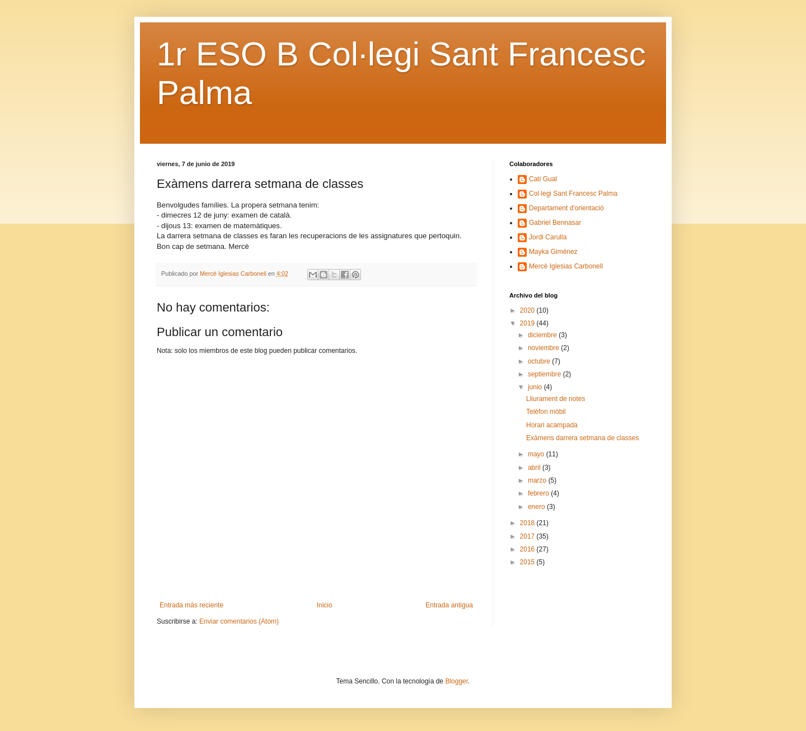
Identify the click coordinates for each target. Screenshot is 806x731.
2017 (528, 536)
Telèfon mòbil (546, 412)
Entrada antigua (449, 605)
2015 (528, 562)
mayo (537, 454)
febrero (539, 493)
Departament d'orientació (566, 208)
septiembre (545, 374)
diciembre (543, 335)
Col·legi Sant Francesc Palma (573, 193)
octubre (540, 361)
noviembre (544, 348)
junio (536, 387)
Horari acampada (552, 425)
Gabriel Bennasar (555, 223)
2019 (528, 323)
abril (535, 467)
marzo (538, 480)
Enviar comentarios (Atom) (239, 621)
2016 (528, 549)
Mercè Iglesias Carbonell (566, 266)
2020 (528, 310)
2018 (528, 523)
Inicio (324, 605)
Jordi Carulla (547, 237)
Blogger (456, 681)
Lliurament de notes (555, 399)
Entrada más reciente (191, 605)
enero (537, 507)
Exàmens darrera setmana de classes (582, 438)
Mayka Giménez (553, 252)
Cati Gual (543, 179)
